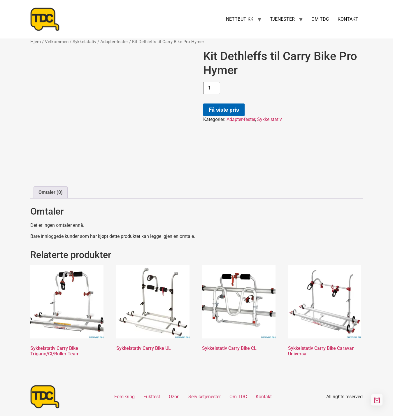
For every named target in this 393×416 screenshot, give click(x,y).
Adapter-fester (114, 41)
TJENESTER (282, 19)
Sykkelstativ (84, 41)
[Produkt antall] (211, 88)
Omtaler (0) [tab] (50, 192)
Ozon (174, 396)
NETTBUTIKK (239, 19)
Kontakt (264, 396)
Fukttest (151, 396)
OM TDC (320, 19)
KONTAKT (348, 19)
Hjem (35, 41)
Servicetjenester (204, 396)
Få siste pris (224, 109)
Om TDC (238, 396)
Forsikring (124, 396)
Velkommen (57, 41)
